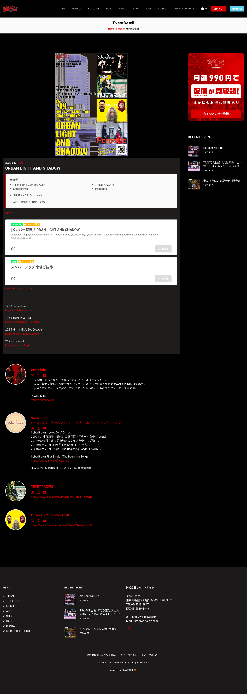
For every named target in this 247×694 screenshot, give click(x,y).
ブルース (54, 422)
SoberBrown (40, 418)
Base (149, 9)
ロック (35, 422)
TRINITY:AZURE (42, 486)
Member (77, 9)
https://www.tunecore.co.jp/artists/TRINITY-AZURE (61, 496)
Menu (109, 9)
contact (163, 9)
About (123, 9)
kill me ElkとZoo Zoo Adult (50, 514)
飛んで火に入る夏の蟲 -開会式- (222, 180)
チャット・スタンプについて (21, 288)
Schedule (120, 28)
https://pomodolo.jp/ (17, 345)
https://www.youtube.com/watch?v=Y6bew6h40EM (61, 524)
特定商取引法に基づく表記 (101, 654)
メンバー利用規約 (148, 654)
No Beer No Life (213, 147)
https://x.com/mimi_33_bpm (22, 321)
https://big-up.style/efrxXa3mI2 (50, 460)
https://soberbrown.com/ (20, 310)
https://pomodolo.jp (43, 399)
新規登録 (237, 8)
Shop (136, 9)
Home (62, 9)
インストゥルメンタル (110, 422)
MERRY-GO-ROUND (185, 9)
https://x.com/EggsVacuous (22, 333)
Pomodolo (38, 369)
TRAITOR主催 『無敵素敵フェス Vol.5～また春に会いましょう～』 (224, 164)
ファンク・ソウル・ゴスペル (78, 422)
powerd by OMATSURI (123, 669)
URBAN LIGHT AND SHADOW (32, 168)
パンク (44, 422)
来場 (21, 162)
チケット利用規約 (127, 654)
